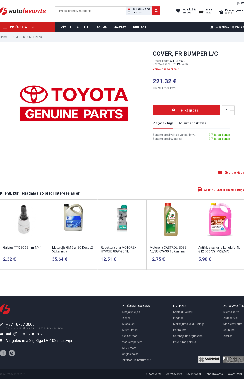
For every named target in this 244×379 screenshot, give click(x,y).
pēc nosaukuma (139, 9)
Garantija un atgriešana (188, 336)
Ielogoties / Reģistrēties (229, 26)
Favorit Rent (234, 374)
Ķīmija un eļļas (131, 312)
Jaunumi (229, 330)
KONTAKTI (140, 27)
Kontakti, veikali (183, 312)
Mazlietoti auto (232, 324)
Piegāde (178, 318)
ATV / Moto (129, 348)
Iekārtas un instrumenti (136, 360)
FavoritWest (193, 374)
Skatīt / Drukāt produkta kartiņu (224, 189)
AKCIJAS (102, 27)
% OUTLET (84, 27)
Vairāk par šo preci (165, 69)
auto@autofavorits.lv (24, 333)
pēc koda (135, 12)
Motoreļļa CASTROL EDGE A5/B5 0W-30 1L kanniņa (168, 249)
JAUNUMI (120, 27)
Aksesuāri (128, 324)
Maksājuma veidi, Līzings (188, 324)
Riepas (126, 318)
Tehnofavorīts (214, 374)
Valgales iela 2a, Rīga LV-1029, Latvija (39, 340)
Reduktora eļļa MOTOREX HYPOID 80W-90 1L (118, 249)
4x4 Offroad (129, 336)
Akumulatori (130, 330)
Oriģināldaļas (130, 354)
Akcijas (227, 336)
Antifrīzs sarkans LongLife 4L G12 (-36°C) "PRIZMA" (219, 249)
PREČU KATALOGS (22, 27)
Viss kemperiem (132, 342)
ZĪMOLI (66, 27)
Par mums (179, 330)
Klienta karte (231, 312)
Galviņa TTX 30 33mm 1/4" (22, 247)
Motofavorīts (174, 374)
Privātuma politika (184, 342)
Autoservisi (230, 318)
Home (4, 37)
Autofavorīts (154, 374)
